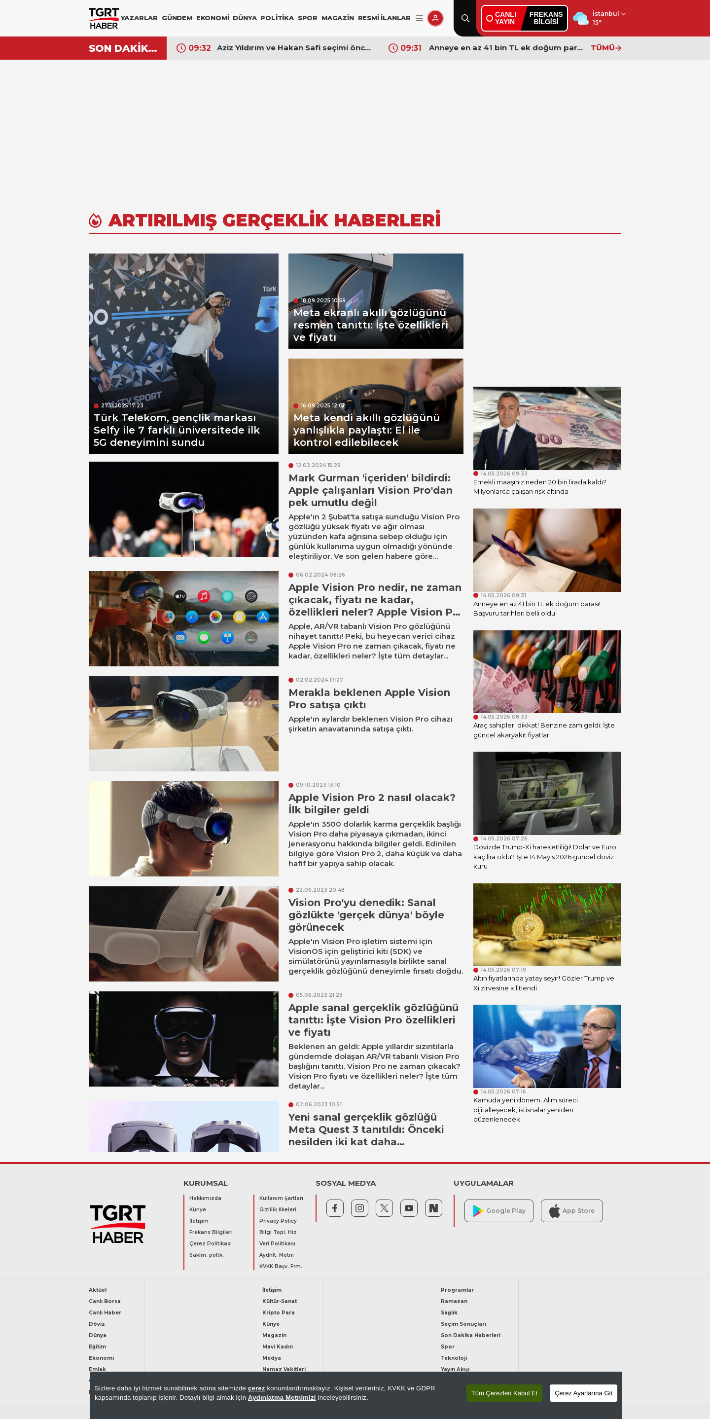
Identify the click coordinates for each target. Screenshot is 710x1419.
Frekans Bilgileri (211, 1232)
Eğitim (97, 1347)
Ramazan (454, 1301)
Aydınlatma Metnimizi (282, 1397)
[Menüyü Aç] (419, 18)
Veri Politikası (277, 1243)
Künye (197, 1209)
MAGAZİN (337, 18)
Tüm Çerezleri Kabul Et (504, 1393)
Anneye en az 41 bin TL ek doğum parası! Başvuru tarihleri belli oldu (507, 47)
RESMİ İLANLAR (384, 18)
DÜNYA (244, 18)
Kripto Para (278, 1313)
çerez (256, 1388)
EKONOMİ (212, 18)
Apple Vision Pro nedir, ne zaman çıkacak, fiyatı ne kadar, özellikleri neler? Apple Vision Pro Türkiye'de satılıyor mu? (375, 606)
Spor (448, 1347)
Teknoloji (454, 1358)
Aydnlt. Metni (276, 1255)
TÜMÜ (606, 47)
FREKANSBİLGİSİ (546, 18)
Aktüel (97, 1290)
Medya (271, 1358)
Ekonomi (101, 1358)
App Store (572, 1210)
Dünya (97, 1335)
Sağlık (449, 1313)
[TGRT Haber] (104, 18)
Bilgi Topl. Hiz (278, 1232)
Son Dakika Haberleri (470, 1335)
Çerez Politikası (210, 1243)
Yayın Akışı (455, 1369)
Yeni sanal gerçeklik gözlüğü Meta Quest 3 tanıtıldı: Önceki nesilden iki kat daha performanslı (366, 1135)
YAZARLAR (139, 18)
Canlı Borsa (105, 1301)
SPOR (308, 18)
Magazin (274, 1335)
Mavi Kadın (277, 1347)
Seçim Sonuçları (463, 1324)
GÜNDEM (177, 18)
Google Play (499, 1211)
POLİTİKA (276, 18)
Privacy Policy (278, 1221)
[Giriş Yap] (435, 18)
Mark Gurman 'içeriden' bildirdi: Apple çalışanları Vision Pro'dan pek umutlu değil (370, 490)
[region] (356, 1395)
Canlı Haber (105, 1313)
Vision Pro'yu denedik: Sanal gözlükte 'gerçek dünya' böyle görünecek (366, 915)
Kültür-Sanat (279, 1301)
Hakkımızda (205, 1198)
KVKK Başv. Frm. (280, 1266)
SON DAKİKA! (124, 48)
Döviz (97, 1324)
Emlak (97, 1369)
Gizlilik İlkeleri (277, 1209)
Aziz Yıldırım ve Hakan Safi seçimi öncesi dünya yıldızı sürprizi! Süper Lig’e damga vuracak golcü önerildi (295, 47)
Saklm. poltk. (206, 1255)
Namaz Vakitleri (284, 1369)
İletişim (199, 1221)
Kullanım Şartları (281, 1198)
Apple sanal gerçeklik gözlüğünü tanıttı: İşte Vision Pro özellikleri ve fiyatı (373, 1020)
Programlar (457, 1290)
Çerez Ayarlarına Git (583, 1393)
